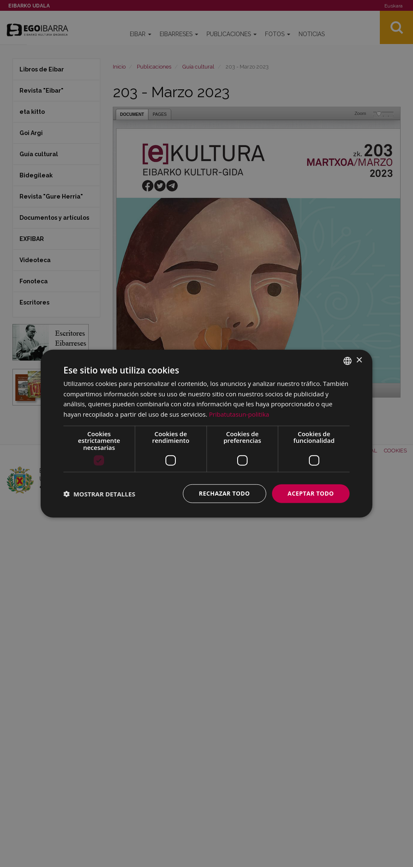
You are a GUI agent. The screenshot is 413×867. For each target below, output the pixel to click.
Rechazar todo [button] (224, 493)
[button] (99, 493)
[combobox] (347, 360)
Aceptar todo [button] (311, 493)
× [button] (359, 360)
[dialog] (206, 433)
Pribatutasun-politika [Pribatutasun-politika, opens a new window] (239, 414)
